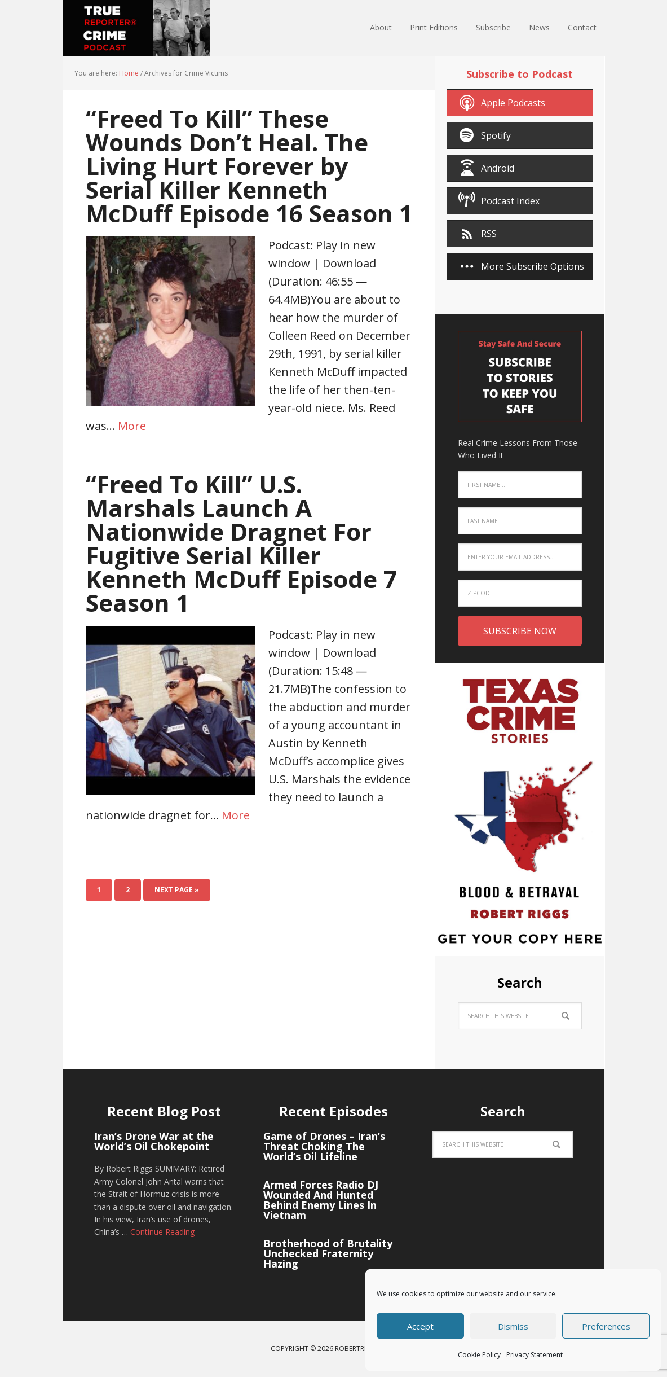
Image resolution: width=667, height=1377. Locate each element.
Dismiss (513, 1326)
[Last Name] (520, 520)
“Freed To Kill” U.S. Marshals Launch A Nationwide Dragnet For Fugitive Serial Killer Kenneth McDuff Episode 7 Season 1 (241, 543)
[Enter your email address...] (520, 557)
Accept (420, 1326)
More (132, 425)
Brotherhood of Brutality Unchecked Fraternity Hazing (327, 1253)
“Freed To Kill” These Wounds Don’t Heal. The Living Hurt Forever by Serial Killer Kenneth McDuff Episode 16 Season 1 (249, 165)
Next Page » (176, 889)
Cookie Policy (479, 1355)
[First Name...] (520, 484)
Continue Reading (162, 1231)
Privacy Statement (534, 1355)
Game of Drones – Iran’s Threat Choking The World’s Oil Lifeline (324, 1146)
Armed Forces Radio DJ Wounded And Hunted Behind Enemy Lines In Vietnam (320, 1200)
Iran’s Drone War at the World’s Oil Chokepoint (154, 1141)
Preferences (606, 1326)
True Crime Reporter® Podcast (136, 28)
